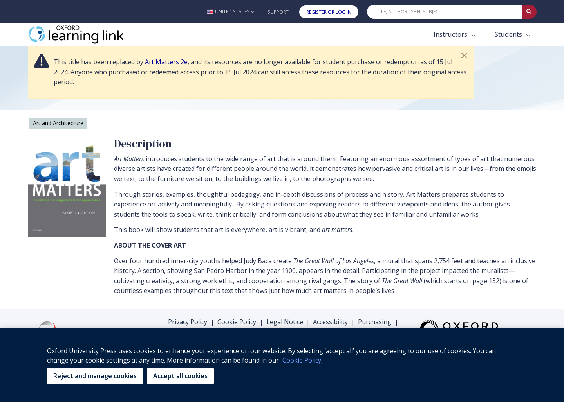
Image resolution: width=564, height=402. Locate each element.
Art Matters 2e (166, 61)
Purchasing (374, 322)
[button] (230, 11)
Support (278, 12)
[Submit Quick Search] (529, 12)
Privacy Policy (187, 322)
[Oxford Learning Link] (86, 34)
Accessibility (330, 322)
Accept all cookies (180, 375)
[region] (282, 365)
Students (509, 34)
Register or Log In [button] (328, 12)
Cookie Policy (236, 322)
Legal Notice (284, 322)
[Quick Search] (444, 12)
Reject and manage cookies (95, 375)
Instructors (451, 34)
